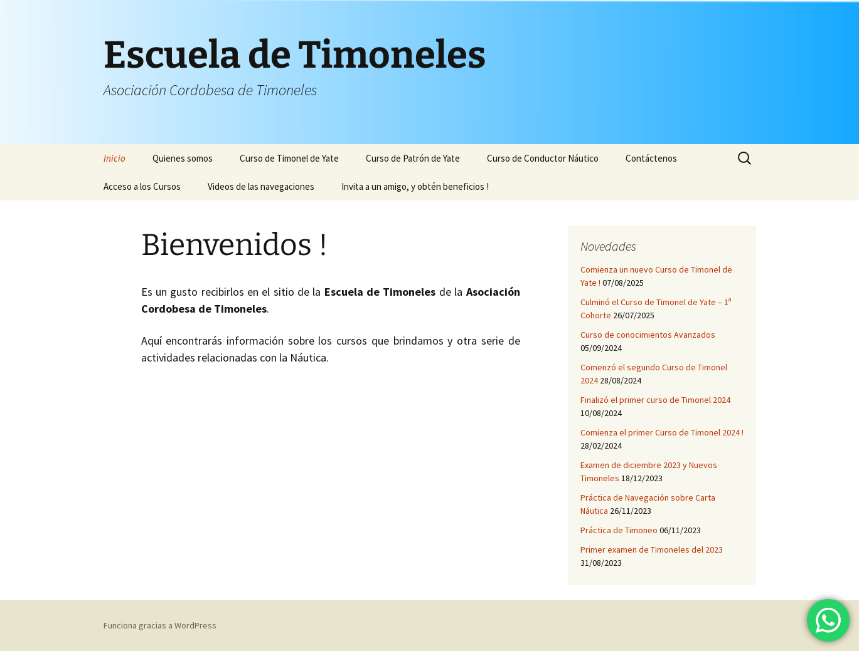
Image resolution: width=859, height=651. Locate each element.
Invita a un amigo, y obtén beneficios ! (415, 186)
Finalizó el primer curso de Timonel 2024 (655, 399)
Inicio (114, 158)
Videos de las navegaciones (261, 186)
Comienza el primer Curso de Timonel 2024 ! (662, 432)
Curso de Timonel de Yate (289, 158)
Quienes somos (182, 158)
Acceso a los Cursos (142, 186)
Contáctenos (651, 158)
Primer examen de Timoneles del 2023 (651, 549)
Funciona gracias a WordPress (160, 625)
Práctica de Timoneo (619, 530)
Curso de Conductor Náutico (543, 158)
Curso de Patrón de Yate (413, 158)
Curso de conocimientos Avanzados (647, 334)
